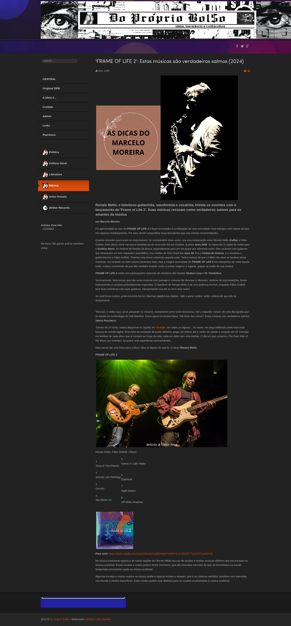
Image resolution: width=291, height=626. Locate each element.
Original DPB (51, 88)
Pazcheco (49, 134)
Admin (47, 116)
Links (46, 125)
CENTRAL (49, 79)
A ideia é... (49, 97)
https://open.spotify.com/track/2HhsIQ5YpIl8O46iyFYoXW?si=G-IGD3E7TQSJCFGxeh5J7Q (161, 553)
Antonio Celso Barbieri (98, 619)
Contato (48, 106)
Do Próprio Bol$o (59, 619)
